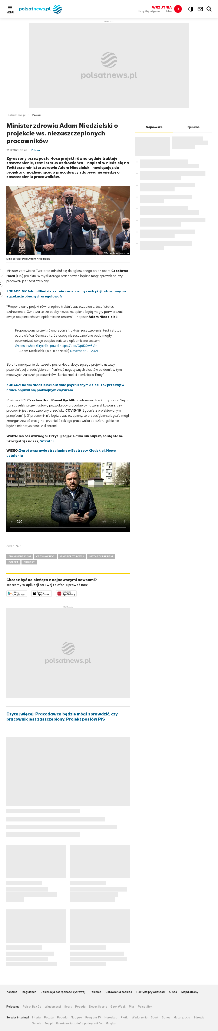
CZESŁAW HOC (45, 556)
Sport (68, 1006)
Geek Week (118, 1006)
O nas (173, 992)
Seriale (36, 1023)
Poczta (49, 1017)
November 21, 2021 (84, 351)
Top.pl (49, 1023)
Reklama (95, 992)
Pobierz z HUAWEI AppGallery (76, 593)
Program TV (93, 1017)
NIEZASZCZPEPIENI (101, 556)
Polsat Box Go (32, 1006)
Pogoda (80, 1006)
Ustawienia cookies (119, 992)
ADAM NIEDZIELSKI (20, 556)
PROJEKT (29, 562)
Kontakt (11, 992)
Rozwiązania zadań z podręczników (79, 1023)
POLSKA (13, 562)
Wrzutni (47, 441)
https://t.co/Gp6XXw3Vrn (78, 345)
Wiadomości (53, 1006)
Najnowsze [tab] (154, 127)
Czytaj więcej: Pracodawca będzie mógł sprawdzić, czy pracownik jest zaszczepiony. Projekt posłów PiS (62, 717)
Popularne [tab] (192, 127)
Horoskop (111, 1017)
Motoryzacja (182, 1017)
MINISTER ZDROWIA (72, 556)
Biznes (166, 1017)
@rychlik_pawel (47, 345)
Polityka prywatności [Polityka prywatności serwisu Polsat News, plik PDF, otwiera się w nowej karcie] (150, 992)
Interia (36, 1017)
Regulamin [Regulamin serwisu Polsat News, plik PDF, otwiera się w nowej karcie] (29, 992)
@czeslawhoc (25, 345)
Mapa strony (189, 992)
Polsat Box (145, 1006)
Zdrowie (199, 1017)
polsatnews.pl (17, 115)
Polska (36, 115)
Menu (10, 12)
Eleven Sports (98, 1006)
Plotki (124, 1017)
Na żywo (76, 1017)
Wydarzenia (140, 1017)
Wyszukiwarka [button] (209, 9)
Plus (132, 1006)
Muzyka (111, 1023)
